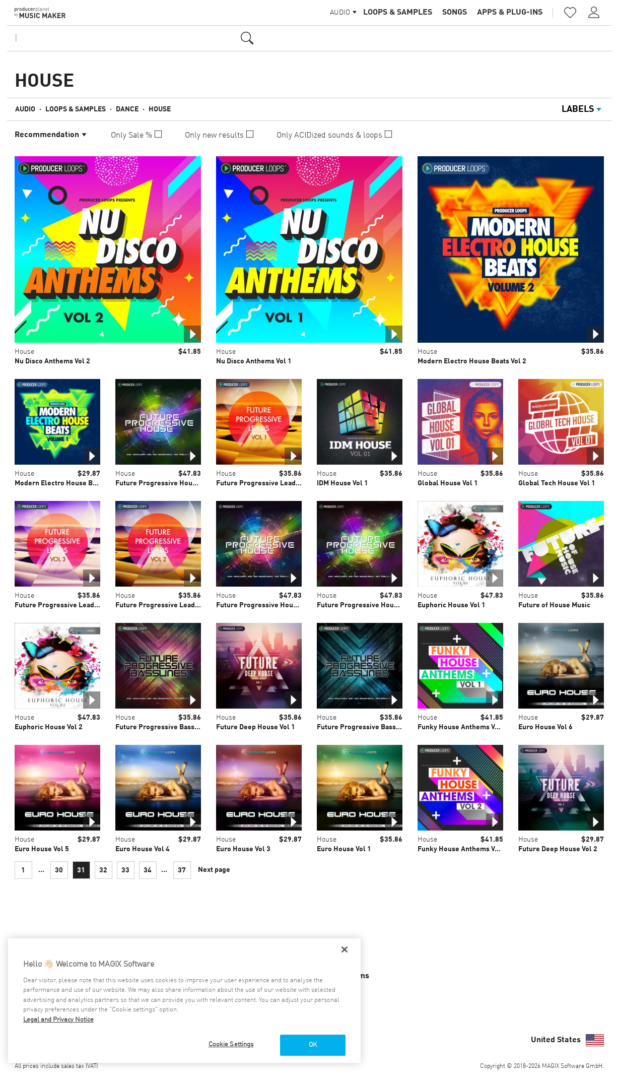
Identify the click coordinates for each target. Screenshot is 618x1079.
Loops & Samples (397, 13)
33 (125, 870)
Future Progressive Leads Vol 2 (165, 605)
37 (182, 870)
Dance (127, 109)
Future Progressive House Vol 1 (267, 605)
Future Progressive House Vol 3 (368, 605)
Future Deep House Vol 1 (255, 727)
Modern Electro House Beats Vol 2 (472, 361)
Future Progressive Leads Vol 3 (65, 605)
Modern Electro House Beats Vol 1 (69, 483)
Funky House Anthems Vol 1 (462, 727)
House (160, 109)
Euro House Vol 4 (142, 849)
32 (103, 870)
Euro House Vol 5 (42, 849)
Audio (25, 109)
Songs (454, 13)
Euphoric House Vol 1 (452, 605)
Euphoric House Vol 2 (49, 727)
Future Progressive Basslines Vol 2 (373, 727)
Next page (214, 869)
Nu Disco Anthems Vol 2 (52, 361)
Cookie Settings (231, 1044)
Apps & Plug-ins (509, 13)
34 (148, 870)
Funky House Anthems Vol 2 (462, 849)
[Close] (344, 949)
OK (313, 1045)
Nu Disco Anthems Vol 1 (254, 361)
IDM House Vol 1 (342, 483)
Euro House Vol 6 (545, 727)
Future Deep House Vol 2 (557, 849)
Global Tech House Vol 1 (556, 483)
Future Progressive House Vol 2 (166, 483)
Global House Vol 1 (448, 483)
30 (59, 870)
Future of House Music (554, 605)
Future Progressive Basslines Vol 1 (171, 727)
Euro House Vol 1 (344, 849)
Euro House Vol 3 (243, 849)
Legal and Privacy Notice (58, 1020)
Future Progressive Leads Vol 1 (266, 483)
